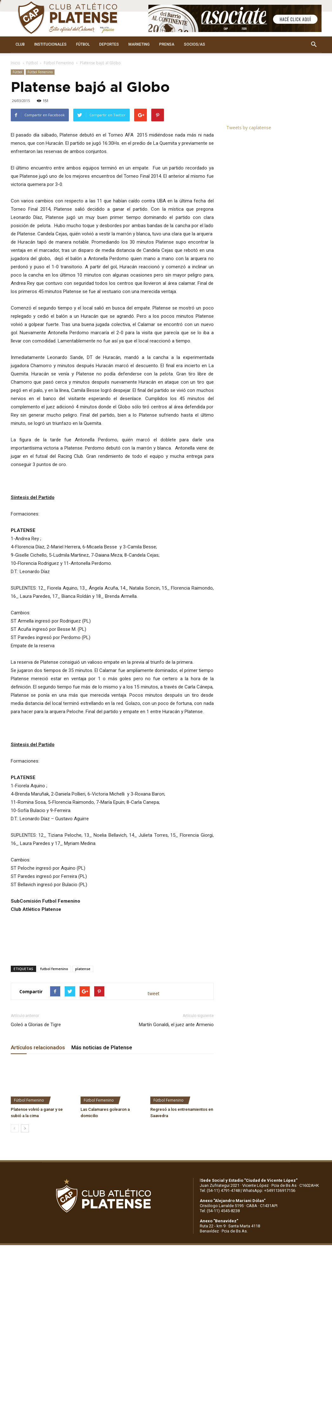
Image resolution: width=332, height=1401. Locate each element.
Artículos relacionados (38, 1047)
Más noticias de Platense (101, 1047)
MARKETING (139, 44)
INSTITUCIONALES (50, 44)
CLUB (20, 44)
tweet (153, 993)
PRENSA (166, 44)
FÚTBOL (83, 44)
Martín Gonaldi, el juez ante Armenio (176, 1024)
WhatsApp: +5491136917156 (269, 1190)
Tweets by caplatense (248, 128)
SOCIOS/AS (194, 44)
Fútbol (32, 63)
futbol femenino (54, 968)
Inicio (15, 63)
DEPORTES (109, 44)
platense (82, 968)
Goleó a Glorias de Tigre (36, 1024)
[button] (314, 44)
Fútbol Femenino (59, 63)
